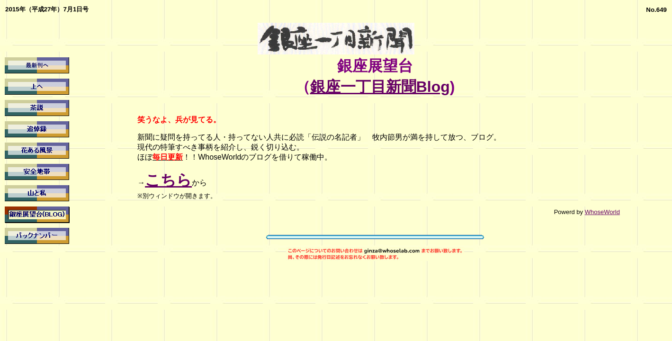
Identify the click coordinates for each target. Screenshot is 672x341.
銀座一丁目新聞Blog (380, 86)
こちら (168, 179)
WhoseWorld (602, 211)
